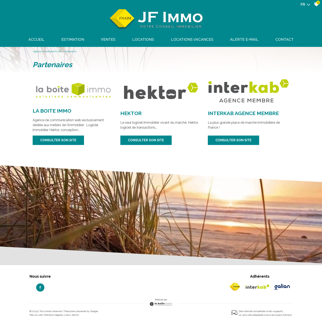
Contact (284, 39)
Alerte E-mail (244, 39)
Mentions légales (53, 314)
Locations (143, 39)
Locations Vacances (192, 39)
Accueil (36, 39)
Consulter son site (58, 140)
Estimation (72, 39)
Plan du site (36, 314)
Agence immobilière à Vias (47, 51)
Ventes (108, 39)
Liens (67, 314)
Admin (75, 314)
